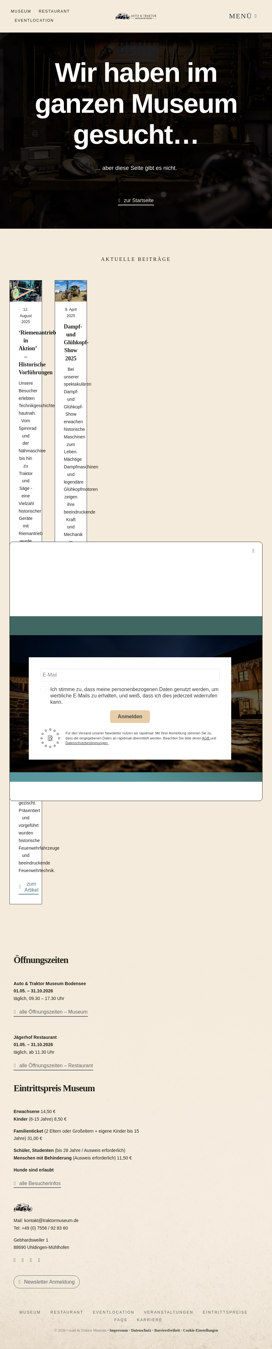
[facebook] (14, 1260)
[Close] (253, 551)
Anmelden (130, 716)
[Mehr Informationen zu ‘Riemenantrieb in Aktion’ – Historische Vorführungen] (25, 431)
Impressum (118, 1330)
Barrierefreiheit (167, 1330)
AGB (206, 738)
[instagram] (23, 1260)
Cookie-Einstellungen (200, 1330)
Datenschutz (141, 1330)
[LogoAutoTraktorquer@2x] (136, 12)
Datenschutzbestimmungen (86, 743)
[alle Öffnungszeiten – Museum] (51, 1012)
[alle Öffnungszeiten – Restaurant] (53, 1066)
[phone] (39, 1260)
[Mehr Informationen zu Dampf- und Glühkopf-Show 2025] (71, 431)
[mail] (31, 1260)
